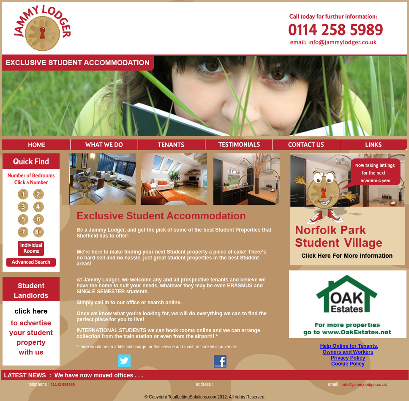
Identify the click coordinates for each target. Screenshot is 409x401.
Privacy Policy (348, 358)
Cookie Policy (348, 364)
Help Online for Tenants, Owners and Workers (349, 349)
